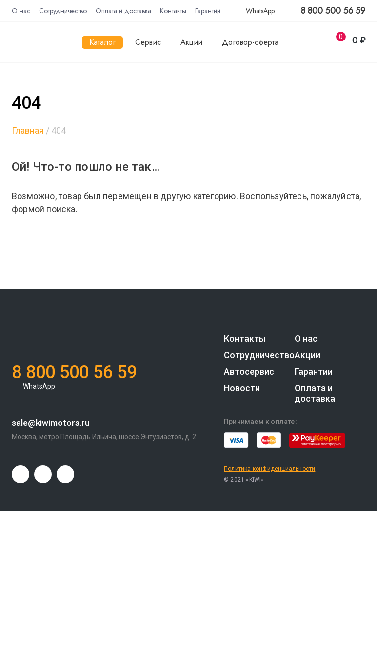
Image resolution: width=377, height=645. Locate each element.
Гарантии (207, 11)
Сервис (148, 42)
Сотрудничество (63, 11)
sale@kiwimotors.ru (51, 423)
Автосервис (249, 371)
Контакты (173, 11)
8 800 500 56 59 (333, 11)
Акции (191, 42)
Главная (28, 130)
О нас (21, 11)
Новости (242, 388)
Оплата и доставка (123, 11)
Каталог (102, 42)
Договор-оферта (250, 42)
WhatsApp (255, 11)
